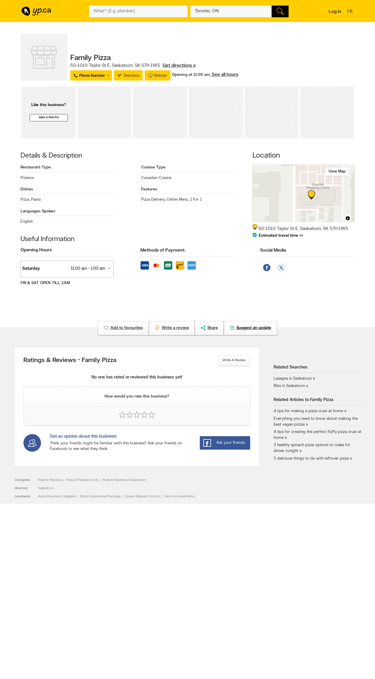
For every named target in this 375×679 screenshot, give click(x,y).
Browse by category (175, 609)
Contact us (345, 585)
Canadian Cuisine (156, 178)
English (27, 221)
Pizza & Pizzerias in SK (82, 480)
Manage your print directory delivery (254, 639)
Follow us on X (237, 614)
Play (183, 640)
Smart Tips (168, 624)
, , (133, 65)
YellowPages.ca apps (242, 609)
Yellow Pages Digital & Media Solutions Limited (196, 657)
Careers (99, 614)
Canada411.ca (304, 609)
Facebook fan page (241, 619)
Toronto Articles (172, 629)
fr (350, 12)
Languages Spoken (38, 211)
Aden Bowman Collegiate (57, 496)
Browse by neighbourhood (180, 619)
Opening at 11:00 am (191, 75)
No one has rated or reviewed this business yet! (136, 377)
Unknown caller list (240, 634)
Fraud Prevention (35, 619)
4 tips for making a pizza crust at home (308, 411)
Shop (172, 640)
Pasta (36, 199)
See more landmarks (179, 496)
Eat (162, 640)
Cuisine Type (153, 167)
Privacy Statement (106, 629)
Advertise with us (36, 609)
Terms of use (102, 634)
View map (337, 171)
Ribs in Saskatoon (289, 386)
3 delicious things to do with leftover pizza (311, 458)
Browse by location (174, 614)
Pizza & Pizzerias (50, 480)
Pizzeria (27, 178)
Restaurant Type (36, 167)
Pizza (25, 199)
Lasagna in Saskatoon (293, 378)
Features (149, 189)
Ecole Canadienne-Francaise (100, 496)
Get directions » (179, 65)
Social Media (273, 250)
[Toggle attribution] (347, 218)
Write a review (234, 360)
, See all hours (224, 74)
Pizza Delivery (153, 199)
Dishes (27, 189)
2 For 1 (196, 199)
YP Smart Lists (170, 634)
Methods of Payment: (162, 250)
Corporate (101, 624)
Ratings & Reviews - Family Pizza (69, 360)
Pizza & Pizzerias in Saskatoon (124, 480)
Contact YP (101, 609)
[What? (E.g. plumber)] (138, 11)
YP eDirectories (238, 629)
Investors (100, 619)
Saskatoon (46, 488)
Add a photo (49, 117)
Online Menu (178, 199)
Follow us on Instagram (244, 624)
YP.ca (86, 657)
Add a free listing (35, 614)
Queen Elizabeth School (142, 496)
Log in (335, 11)
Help (96, 639)
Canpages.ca (303, 614)
